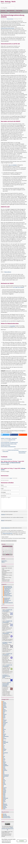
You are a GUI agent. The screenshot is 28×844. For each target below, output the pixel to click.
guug (4, 745)
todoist (4, 793)
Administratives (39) (8, 586)
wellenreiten (5, 805)
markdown (5, 764)
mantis (4, 763)
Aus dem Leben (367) (8, 587)
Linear (11, 478)
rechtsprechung (6, 774)
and (3, 701)
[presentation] (9, 524)
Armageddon (12, 326)
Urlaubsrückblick (5, 451)
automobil (5, 707)
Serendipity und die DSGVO (5, 445)
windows (4, 806)
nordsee (4, 768)
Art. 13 (10, 165)
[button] (5, 435)
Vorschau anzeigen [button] (5, 464)
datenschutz (11, 439)
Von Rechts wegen (8, 438)
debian (4, 724)
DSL (3, 732)
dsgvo (14, 439)
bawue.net (5, 710)
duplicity (4, 734)
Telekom (4, 792)
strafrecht (4, 787)
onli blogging (4, 642)
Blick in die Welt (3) (7, 593)
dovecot (4, 729)
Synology (4, 789)
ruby (3, 777)
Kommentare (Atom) (6, 817)
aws (3, 708)
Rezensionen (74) (7, 600)
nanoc (4, 767)
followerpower (5, 742)
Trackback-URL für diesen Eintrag (6, 459)
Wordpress (5, 807)
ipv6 (3, 753)
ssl (3, 786)
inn (3, 751)
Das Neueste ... (4, 560)
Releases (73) (6, 599)
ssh (3, 785)
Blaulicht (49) (6, 592)
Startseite (3, 10)
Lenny (4, 758)
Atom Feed (5, 815)
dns (3, 728)
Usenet (4, 796)
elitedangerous (5, 736)
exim (4, 737)
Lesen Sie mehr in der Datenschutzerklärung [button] (6, 841)
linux (4, 760)
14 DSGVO (14, 165)
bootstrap (4, 714)
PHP (3, 772)
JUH (3, 757)
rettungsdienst (5, 775)
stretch (4, 788)
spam (4, 781)
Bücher (4, 717)
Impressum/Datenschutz (15, 12)
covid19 (4, 721)
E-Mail (2, 488)
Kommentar (3, 495)
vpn (3, 802)
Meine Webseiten (10, 10)
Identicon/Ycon (7, 527)
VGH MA (4, 799)
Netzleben (2, 438)
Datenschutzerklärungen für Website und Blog (9, 443)
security (4, 780)
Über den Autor (4, 12)
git (3, 744)
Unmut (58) (6, 601)
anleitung (4, 703)
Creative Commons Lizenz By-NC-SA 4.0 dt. (7, 828)
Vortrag (4, 801)
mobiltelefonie (5, 765)
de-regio (4, 723)
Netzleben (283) (7, 597)
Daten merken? (5, 536)
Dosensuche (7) (7, 594)
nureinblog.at (5, 674)
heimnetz (4, 749)
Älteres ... (3, 561)
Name (2, 485)
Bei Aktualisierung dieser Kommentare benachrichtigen (14, 538)
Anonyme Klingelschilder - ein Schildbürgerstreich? (9, 442)
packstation (5, 770)
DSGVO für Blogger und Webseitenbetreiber (8, 446)
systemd (4, 791)
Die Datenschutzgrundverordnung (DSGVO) (12, 16)
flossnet (4, 740)
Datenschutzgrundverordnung (7, 28)
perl (3, 771)
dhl (3, 726)
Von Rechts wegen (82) (8, 602)
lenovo (4, 759)
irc (3, 754)
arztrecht (4, 705)
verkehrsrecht (5, 798)
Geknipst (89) (6, 589)
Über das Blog (19, 10)
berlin (4, 711)
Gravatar (2, 527)
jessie (4, 756)
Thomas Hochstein (10, 18)
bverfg (4, 716)
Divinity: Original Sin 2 (7, 643)
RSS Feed (4, 813)
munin (4, 766)
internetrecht (5, 752)
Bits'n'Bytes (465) (7, 590)
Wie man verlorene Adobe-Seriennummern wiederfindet (6, 684)
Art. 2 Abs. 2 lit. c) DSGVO (18, 287)
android (4, 702)
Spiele (4, 782)
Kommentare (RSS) (6, 816)
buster (4, 715)
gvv (3, 746)
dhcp (4, 725)
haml (4, 747)
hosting (4, 750)
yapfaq (4, 808)
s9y (3, 778)
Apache (4, 704)
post (3, 773)
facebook (4, 738)
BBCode (2, 520)
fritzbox (4, 743)
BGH (3, 713)
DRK (3, 730)
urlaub (4, 795)
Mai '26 (7, 554)
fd (3, 739)
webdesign (5, 803)
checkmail (5, 719)
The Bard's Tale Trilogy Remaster (13, 450)
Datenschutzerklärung (7, 533)
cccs (3, 718)
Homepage (3, 492)
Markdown (3, 514)
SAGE (4, 779)
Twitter (4, 794)
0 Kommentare (14, 438)
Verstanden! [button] (21, 840)
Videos (4, 800)
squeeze (4, 784)
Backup (4, 709)
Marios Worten (8, 272)
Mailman (4, 761)
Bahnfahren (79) (7, 588)
